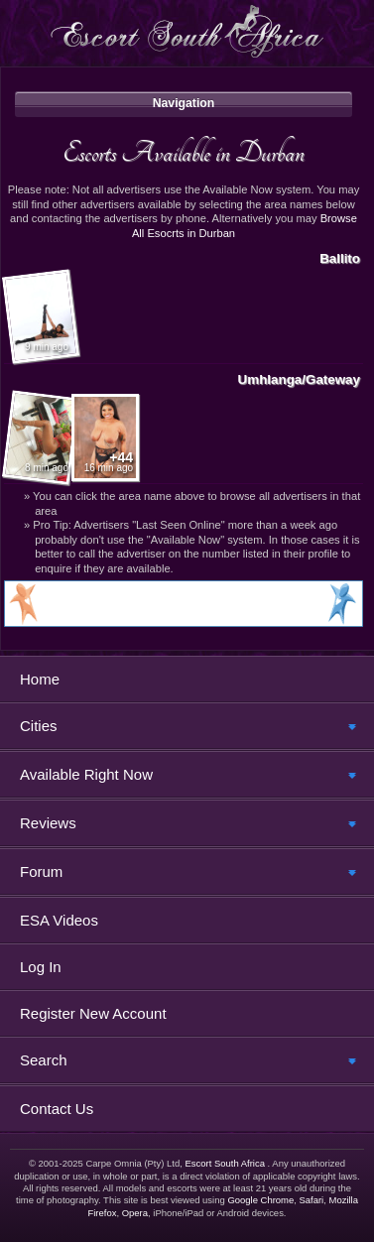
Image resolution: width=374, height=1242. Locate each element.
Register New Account (93, 1013)
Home (40, 679)
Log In (41, 966)
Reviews (48, 822)
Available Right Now (86, 774)
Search (43, 1060)
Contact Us (56, 1108)
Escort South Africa (225, 1163)
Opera (135, 1212)
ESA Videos (59, 920)
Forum (41, 871)
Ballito (339, 258)
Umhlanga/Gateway (299, 379)
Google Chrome (260, 1199)
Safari (311, 1199)
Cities (39, 725)
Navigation (184, 103)
